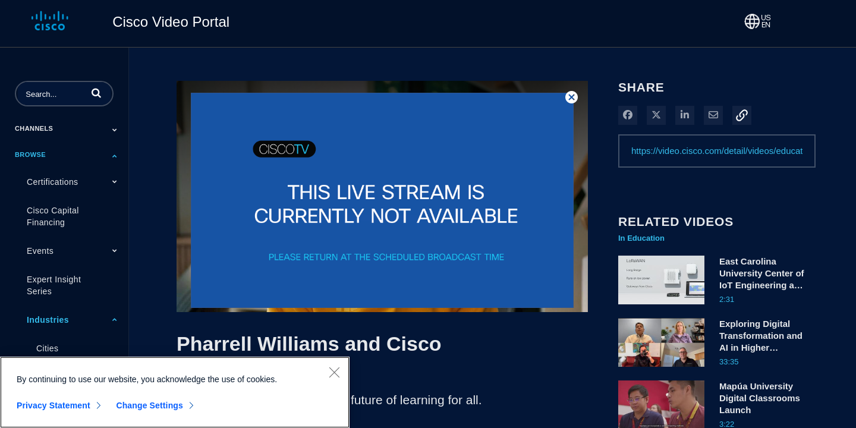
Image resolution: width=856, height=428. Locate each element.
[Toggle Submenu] (115, 129)
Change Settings (149, 405)
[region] (175, 392)
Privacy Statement (53, 405)
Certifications (52, 182)
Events (40, 251)
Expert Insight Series (54, 285)
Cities (47, 348)
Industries (48, 320)
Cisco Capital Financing (53, 216)
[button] (96, 92)
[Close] (334, 372)
